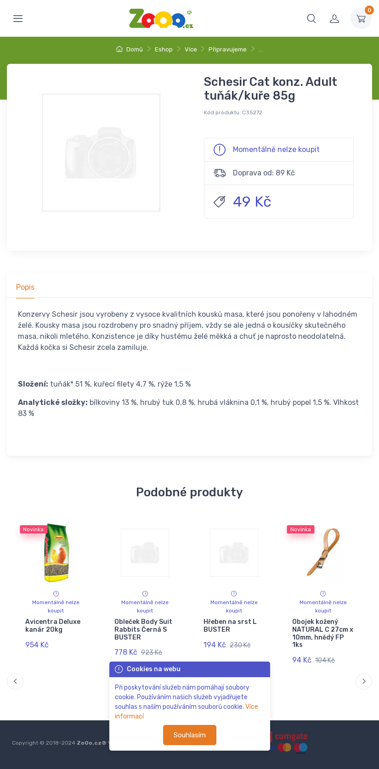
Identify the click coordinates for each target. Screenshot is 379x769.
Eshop (164, 49)
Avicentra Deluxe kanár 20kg (52, 626)
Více (191, 49)
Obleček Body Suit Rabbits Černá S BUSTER (143, 629)
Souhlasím (190, 735)
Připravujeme (228, 49)
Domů (129, 49)
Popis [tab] (25, 287)
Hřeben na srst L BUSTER (229, 626)
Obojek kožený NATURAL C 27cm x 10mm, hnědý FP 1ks (322, 633)
